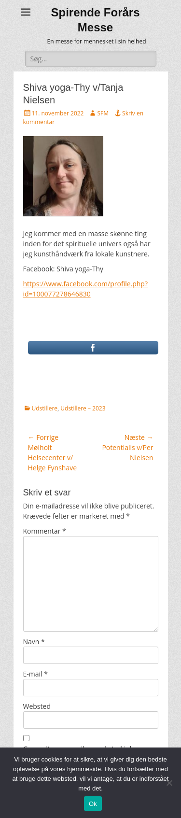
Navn (34, 641)
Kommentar (44, 531)
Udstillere (45, 408)
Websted (37, 706)
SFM (103, 113)
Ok (93, 803)
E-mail (35, 673)
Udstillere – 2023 (82, 408)
